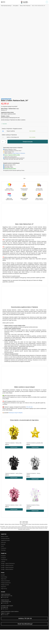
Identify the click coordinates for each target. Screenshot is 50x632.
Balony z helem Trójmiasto (37, 528)
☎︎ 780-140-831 (4, 609)
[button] (47, 2)
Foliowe (29, 524)
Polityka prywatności (6, 582)
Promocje (3, 550)
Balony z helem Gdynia (18, 528)
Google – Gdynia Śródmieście (8, 563)
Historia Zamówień (5, 580)
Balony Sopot (34, 526)
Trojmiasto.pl (4, 559)
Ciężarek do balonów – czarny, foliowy (13, 473)
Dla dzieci (22, 524)
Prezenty (3, 544)
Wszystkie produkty (43, 524)
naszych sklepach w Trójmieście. (19, 153)
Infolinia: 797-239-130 (25, 618)
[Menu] (3, 2)
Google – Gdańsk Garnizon (7, 565)
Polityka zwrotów (5, 584)
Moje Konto (3, 578)
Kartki (2, 546)
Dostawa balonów (5, 538)
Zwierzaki (24, 525)
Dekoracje (3, 542)
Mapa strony (4, 588)
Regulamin (3, 586)
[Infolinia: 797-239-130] (1, 618)
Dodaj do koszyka (28, 141)
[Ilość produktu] (3, 141)
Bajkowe (6, 524)
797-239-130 (29, 407)
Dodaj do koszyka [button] (13, 447)
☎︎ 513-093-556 (4, 603)
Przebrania (3, 548)
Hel (44, 528)
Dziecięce (26, 524)
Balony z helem (4, 536)
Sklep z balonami (26, 529)
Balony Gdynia (18, 526)
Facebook (3, 555)
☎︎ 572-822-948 (4, 597)
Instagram (3, 557)
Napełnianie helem (5, 540)
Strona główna (15, 5)
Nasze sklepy (4, 577)
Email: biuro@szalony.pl (25, 624)
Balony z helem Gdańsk (8, 528)
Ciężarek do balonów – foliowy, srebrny (33, 474)
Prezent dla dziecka (35, 524)
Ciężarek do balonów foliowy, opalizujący (33, 505)
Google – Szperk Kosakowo (7, 567)
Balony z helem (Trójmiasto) (25, 5)
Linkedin (3, 561)
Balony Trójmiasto (40, 526)
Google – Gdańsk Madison (7, 569)
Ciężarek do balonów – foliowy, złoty (13, 442)
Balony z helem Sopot (27, 528)
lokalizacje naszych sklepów (15, 412)
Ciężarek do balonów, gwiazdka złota (34, 442)
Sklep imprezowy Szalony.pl (6, 5)
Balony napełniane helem (26, 526)
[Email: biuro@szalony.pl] (1, 623)
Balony (7, 526)
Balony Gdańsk (12, 526)
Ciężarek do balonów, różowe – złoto (13, 505)
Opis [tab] (24, 178)
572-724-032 (5, 614)
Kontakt (3, 575)
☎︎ (1, 614)
